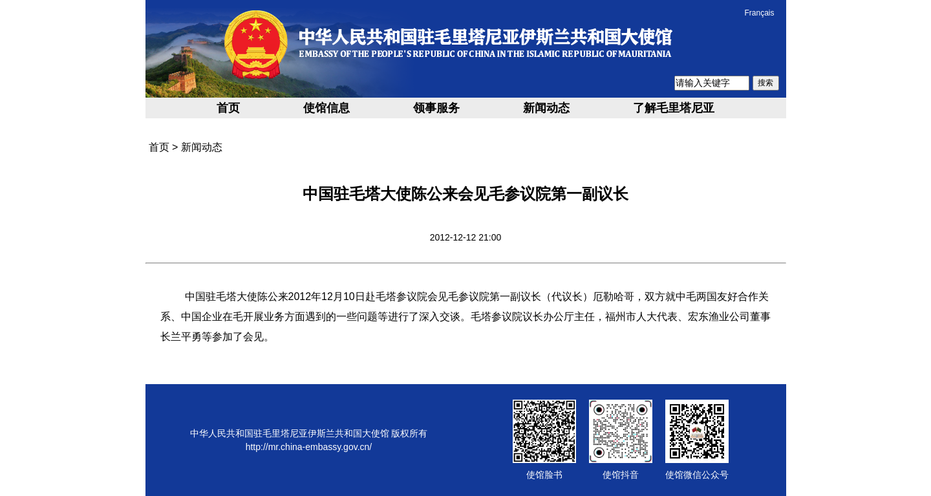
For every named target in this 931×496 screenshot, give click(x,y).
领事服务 (436, 108)
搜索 (765, 82)
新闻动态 (546, 108)
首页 (228, 108)
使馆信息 (326, 108)
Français (759, 12)
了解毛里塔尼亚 (673, 108)
